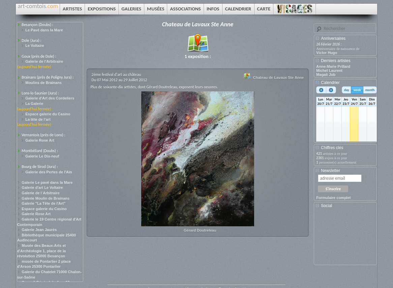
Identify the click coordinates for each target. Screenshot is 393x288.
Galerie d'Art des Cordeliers (49, 98)
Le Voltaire (34, 46)
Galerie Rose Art (39, 140)
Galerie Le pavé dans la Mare (47, 182)
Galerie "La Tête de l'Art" (43, 203)
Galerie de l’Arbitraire (44, 61)
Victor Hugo (326, 53)
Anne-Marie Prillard (333, 66)
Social (326, 205)
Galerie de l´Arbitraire (41, 193)
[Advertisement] (346, 238)
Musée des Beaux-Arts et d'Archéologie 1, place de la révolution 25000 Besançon (41, 250)
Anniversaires (333, 38)
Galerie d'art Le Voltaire (42, 187)
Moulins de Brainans (43, 83)
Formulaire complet (333, 198)
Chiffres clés (332, 147)
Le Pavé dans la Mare (44, 30)
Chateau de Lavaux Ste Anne (278, 78)
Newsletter (330, 170)
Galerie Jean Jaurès (39, 230)
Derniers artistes (335, 60)
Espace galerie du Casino (47, 114)
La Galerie (34, 104)
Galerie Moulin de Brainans (45, 198)
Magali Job (325, 75)
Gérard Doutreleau (200, 230)
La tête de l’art (38, 119)
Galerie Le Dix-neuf (42, 156)
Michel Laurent (329, 70)
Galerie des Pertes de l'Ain (48, 172)
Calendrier (330, 82)
